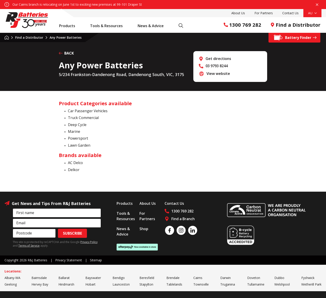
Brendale (173, 278)
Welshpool (282, 284)
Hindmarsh (66, 284)
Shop (143, 228)
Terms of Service (29, 246)
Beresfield (146, 278)
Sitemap (96, 260)
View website (218, 74)
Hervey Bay (39, 284)
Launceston (121, 284)
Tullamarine (255, 284)
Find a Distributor (295, 24)
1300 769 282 (242, 24)
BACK (66, 53)
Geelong (11, 284)
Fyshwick (307, 278)
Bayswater (93, 278)
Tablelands (174, 284)
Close (317, 4)
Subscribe (72, 233)
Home (7, 38)
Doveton (253, 278)
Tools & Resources (108, 25)
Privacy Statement (68, 260)
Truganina (227, 284)
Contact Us (290, 13)
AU (312, 13)
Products (69, 25)
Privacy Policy (89, 242)
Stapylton (146, 284)
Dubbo (279, 278)
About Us (238, 13)
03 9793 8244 (217, 66)
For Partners (263, 13)
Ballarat (64, 278)
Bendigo (119, 278)
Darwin (225, 278)
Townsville (201, 284)
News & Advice (153, 25)
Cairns (197, 278)
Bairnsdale (39, 278)
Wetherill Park (311, 284)
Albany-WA (12, 278)
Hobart (90, 284)
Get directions (218, 59)
